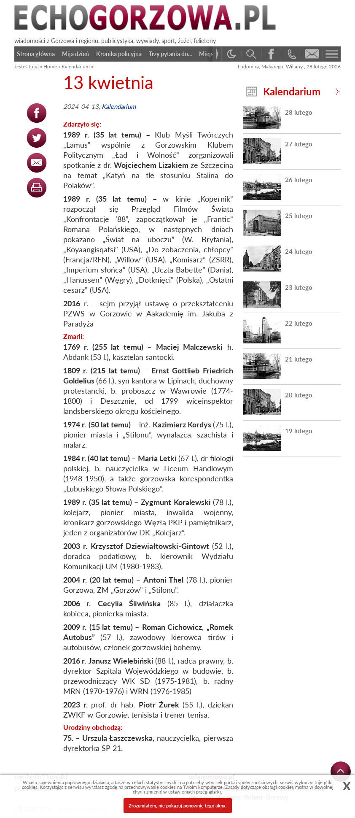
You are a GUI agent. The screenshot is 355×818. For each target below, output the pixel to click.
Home (50, 66)
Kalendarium (76, 66)
